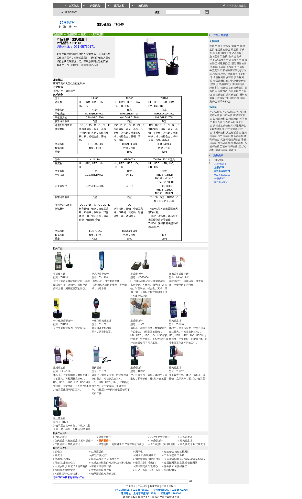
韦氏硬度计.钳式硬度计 (192, 444)
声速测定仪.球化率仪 (146, 466)
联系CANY (71, 12)
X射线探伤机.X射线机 (66, 473)
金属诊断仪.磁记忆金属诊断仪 (71, 466)
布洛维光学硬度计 (160, 437)
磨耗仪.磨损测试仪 (101, 466)
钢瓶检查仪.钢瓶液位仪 (147, 459)
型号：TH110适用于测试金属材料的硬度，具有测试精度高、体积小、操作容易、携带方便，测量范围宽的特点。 (71, 281)
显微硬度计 (105, 437)
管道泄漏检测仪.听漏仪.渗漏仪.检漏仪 (184, 459)
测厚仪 (139, 451)
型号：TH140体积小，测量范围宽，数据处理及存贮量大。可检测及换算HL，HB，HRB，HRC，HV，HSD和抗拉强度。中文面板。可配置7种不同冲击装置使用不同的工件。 (188, 331)
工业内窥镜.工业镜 (174, 455)
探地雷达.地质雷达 (65, 470)
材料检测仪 (170, 470)
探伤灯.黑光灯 (99, 455)
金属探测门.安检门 (145, 462)
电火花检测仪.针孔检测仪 (105, 459)
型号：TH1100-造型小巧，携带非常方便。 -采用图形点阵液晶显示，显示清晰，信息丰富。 (109, 281)
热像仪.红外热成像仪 (175, 466)
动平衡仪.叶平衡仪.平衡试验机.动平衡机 (228, 122)
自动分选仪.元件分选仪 (147, 470)
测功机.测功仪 (62, 459)
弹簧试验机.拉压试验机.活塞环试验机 (227, 115)
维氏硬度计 (186, 440)
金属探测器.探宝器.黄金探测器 (180, 462)
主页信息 (131, 486)
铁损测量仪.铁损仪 (101, 470)
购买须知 (219, 160)
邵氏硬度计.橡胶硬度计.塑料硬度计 (74, 440)
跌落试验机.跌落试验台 (225, 118)
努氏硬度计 (156, 440)
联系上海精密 (168, 486)
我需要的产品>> (90, 65)
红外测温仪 (97, 451)
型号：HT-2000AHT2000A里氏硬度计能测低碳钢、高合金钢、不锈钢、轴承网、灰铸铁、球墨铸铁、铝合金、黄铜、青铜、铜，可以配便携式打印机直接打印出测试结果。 (149, 284)
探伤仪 (58, 451)
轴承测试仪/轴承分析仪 (103, 473)
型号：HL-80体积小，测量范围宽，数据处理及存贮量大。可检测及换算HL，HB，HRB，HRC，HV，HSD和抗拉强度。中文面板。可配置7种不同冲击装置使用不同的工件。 (149, 331)
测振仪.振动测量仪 (145, 455)
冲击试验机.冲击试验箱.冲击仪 (226, 111)
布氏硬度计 (186, 437)
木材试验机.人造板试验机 (227, 132)
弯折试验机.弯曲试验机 (230, 143)
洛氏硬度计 (61, 437)
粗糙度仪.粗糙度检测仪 (176, 451)
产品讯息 (143, 486)
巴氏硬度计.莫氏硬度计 (67, 444)
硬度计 (58, 455)
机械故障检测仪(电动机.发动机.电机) (111, 462)
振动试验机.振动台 (226, 150)
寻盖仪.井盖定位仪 (65, 462)
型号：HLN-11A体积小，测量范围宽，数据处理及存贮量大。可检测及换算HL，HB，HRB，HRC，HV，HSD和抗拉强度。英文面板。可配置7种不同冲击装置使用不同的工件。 (72, 378)
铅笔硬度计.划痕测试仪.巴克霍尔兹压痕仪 (121, 444)
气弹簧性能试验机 (230, 139)
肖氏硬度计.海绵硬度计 (162, 444)
